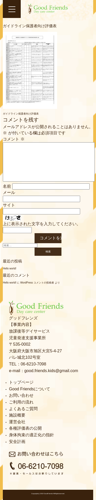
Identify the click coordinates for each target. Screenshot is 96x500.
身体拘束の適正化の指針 (31, 435)
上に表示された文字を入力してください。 (42, 224)
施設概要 (17, 415)
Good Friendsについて (29, 389)
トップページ (21, 382)
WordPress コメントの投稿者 (37, 282)
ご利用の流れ (21, 402)
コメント (13, 139)
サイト (9, 205)
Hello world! (9, 268)
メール (9, 192)
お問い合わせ (21, 395)
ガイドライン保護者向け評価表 (21, 113)
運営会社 (17, 422)
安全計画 (17, 441)
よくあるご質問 (23, 409)
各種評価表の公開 (25, 428)
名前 (7, 186)
